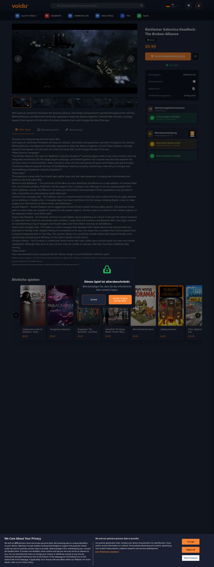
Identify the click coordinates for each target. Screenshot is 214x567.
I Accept (190, 542)
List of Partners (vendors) (107, 552)
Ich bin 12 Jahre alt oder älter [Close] (120, 299)
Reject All (190, 550)
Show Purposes (190, 558)
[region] (107, 550)
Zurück (94, 299)
